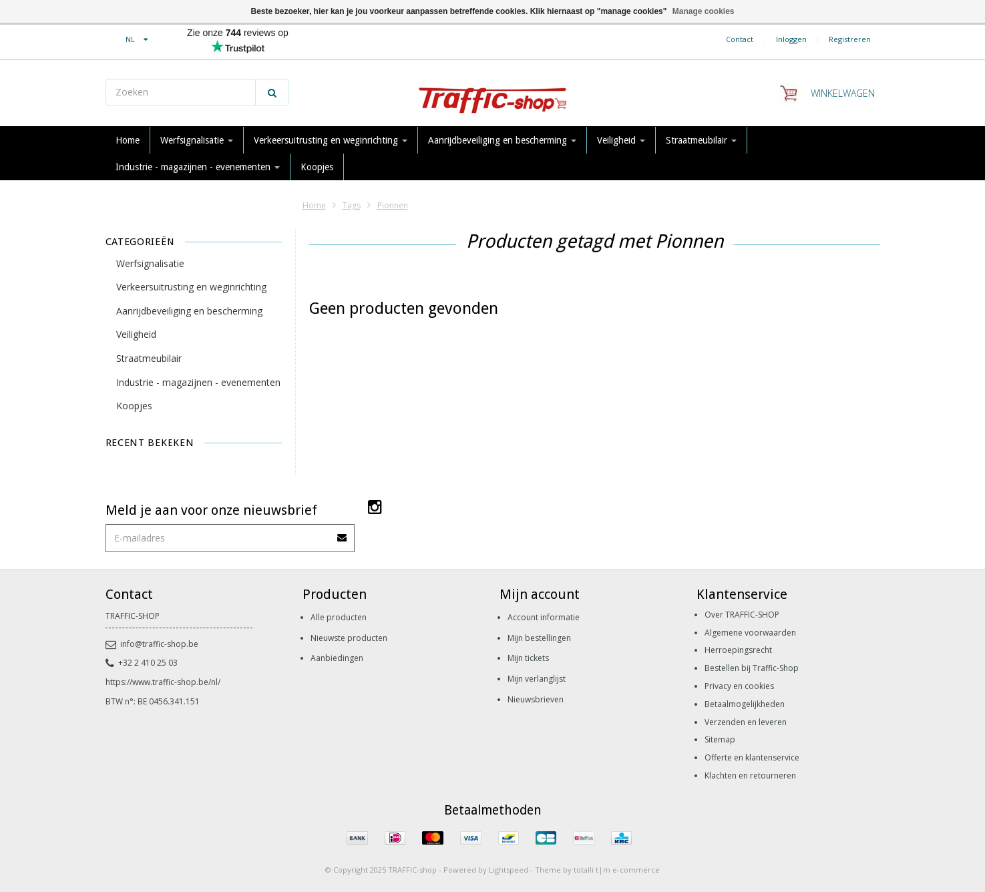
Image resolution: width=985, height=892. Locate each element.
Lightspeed (508, 870)
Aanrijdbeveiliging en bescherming (502, 140)
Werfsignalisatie (196, 140)
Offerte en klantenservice (752, 757)
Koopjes (317, 167)
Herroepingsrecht (738, 650)
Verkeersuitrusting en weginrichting (330, 140)
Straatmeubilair (701, 140)
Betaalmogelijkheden (745, 704)
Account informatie (544, 617)
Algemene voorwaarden (750, 632)
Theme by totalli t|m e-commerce (597, 870)
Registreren (850, 39)
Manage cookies (703, 11)
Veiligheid (621, 140)
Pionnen (392, 205)
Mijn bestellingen (539, 638)
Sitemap (720, 739)
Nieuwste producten (349, 638)
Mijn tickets (528, 658)
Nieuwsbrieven (536, 699)
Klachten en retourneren (750, 775)
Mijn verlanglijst (537, 678)
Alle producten (339, 617)
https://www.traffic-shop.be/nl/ (163, 682)
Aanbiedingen (337, 658)
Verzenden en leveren (746, 722)
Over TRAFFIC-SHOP (742, 614)
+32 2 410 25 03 (142, 662)
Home (128, 140)
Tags (352, 205)
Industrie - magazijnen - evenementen (198, 167)
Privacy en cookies (739, 686)
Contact (739, 39)
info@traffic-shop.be (152, 644)
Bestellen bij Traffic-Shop (752, 668)
